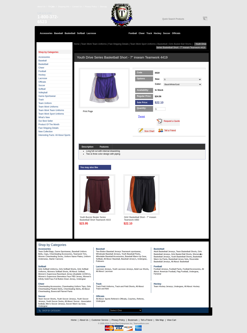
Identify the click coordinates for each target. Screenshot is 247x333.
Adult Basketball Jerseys (164, 251)
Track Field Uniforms (105, 286)
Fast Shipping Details (48, 128)
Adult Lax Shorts (141, 269)
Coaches (131, 299)
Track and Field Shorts (124, 286)
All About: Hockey (192, 286)
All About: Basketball (180, 261)
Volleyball (42, 92)
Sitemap (103, 6)
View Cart (171, 320)
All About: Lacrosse (104, 271)
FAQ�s (51, 6)
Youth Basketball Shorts (181, 257)
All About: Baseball (112, 259)
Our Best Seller (45, 121)
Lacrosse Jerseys (103, 269)
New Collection (45, 131)
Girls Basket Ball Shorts (180, 44)
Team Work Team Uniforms (51, 110)
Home (76, 44)
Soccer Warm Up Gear (76, 304)
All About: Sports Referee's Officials (111, 299)
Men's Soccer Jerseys (55, 304)
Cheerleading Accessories (61, 254)
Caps (46, 254)
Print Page (88, 111)
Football (133, 33)
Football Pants (175, 269)
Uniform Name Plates (73, 256)
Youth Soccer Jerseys (66, 299)
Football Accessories (192, 269)
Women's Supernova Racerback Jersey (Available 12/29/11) (64, 274)
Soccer (166, 33)
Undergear (142, 259)
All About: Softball (77, 271)
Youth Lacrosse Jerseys (122, 269)
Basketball (70, 33)
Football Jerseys (161, 269)
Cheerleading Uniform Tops (74, 286)
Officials (176, 33)
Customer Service (99, 320)
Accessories (46, 33)
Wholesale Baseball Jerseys (108, 254)
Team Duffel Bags (46, 251)
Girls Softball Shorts (67, 269)
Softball (81, 33)
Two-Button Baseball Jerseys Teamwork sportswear (118, 251)
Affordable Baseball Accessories (110, 256)
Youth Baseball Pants (131, 254)
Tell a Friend (146, 320)
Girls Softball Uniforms (48, 269)
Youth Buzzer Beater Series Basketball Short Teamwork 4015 (95, 218)
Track (149, 33)
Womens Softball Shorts (57, 271)
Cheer (142, 33)
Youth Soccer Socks (55, 301)
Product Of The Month (48, 124)
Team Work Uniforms (48, 107)
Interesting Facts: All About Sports (54, 135)
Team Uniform (45, 103)
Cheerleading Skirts (72, 289)
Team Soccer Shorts (47, 299)
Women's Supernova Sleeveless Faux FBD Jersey (60, 276)
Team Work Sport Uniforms (51, 114)
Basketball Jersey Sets (178, 259)
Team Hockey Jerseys (163, 286)
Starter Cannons (56, 259)
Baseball (58, 33)
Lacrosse (91, 33)
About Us (41, 6)
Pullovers (100, 261)
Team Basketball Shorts (186, 251)
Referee (140, 299)
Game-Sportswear (47, 96)
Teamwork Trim (79, 254)
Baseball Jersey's (128, 259)
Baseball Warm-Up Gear (135, 256)
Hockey (157, 33)
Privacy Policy (91, 6)
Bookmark (132, 320)
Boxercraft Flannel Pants (61, 291)
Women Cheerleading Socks (50, 256)
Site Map (159, 320)
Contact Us (77, 6)
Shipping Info (63, 6)
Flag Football (182, 271)
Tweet (141, 116)
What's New (44, 117)
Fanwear (157, 274)
